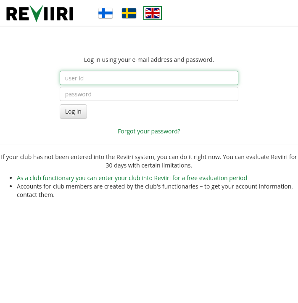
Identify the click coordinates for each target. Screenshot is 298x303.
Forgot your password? (149, 131)
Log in (73, 111)
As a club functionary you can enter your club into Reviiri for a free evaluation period (132, 178)
